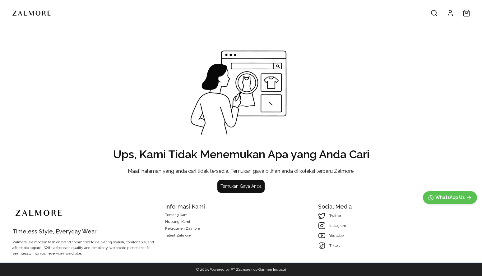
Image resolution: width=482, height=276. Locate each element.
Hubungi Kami (177, 221)
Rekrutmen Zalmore (182, 228)
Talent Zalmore (178, 235)
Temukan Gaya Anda (241, 186)
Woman (143, 13)
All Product (73, 13)
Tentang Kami (176, 215)
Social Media (335, 206)
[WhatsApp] (450, 197)
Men (108, 13)
